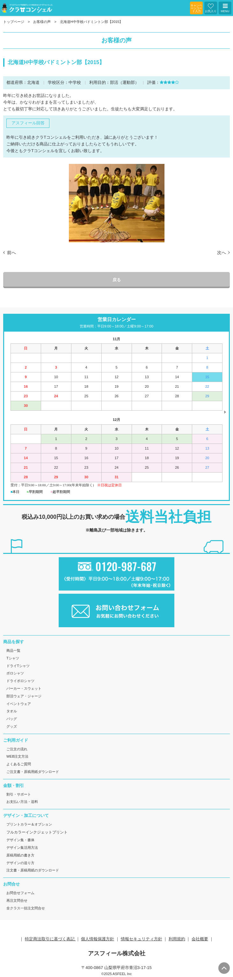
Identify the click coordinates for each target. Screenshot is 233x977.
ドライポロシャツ (20, 681)
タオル (11, 711)
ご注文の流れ (16, 749)
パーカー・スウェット (23, 688)
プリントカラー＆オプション (29, 824)
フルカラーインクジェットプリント (37, 832)
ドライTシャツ (18, 666)
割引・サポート (18, 794)
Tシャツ (12, 658)
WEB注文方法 (17, 756)
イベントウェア (18, 704)
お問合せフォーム (20, 893)
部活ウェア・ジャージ (23, 696)
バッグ (11, 719)
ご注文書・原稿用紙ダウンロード (32, 772)
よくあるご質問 (18, 764)
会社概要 (200, 939)
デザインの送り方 (20, 863)
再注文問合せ (16, 900)
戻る (117, 279)
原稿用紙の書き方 (20, 855)
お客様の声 (42, 22)
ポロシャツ (15, 673)
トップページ (13, 22)
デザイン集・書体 (20, 840)
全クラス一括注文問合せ (25, 908)
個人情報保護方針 (97, 939)
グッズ (11, 726)
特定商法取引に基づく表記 (50, 939)
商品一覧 (13, 650)
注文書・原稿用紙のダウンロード (32, 870)
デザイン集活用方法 (22, 847)
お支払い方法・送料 (22, 802)
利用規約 (177, 939)
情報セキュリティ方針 (141, 939)
